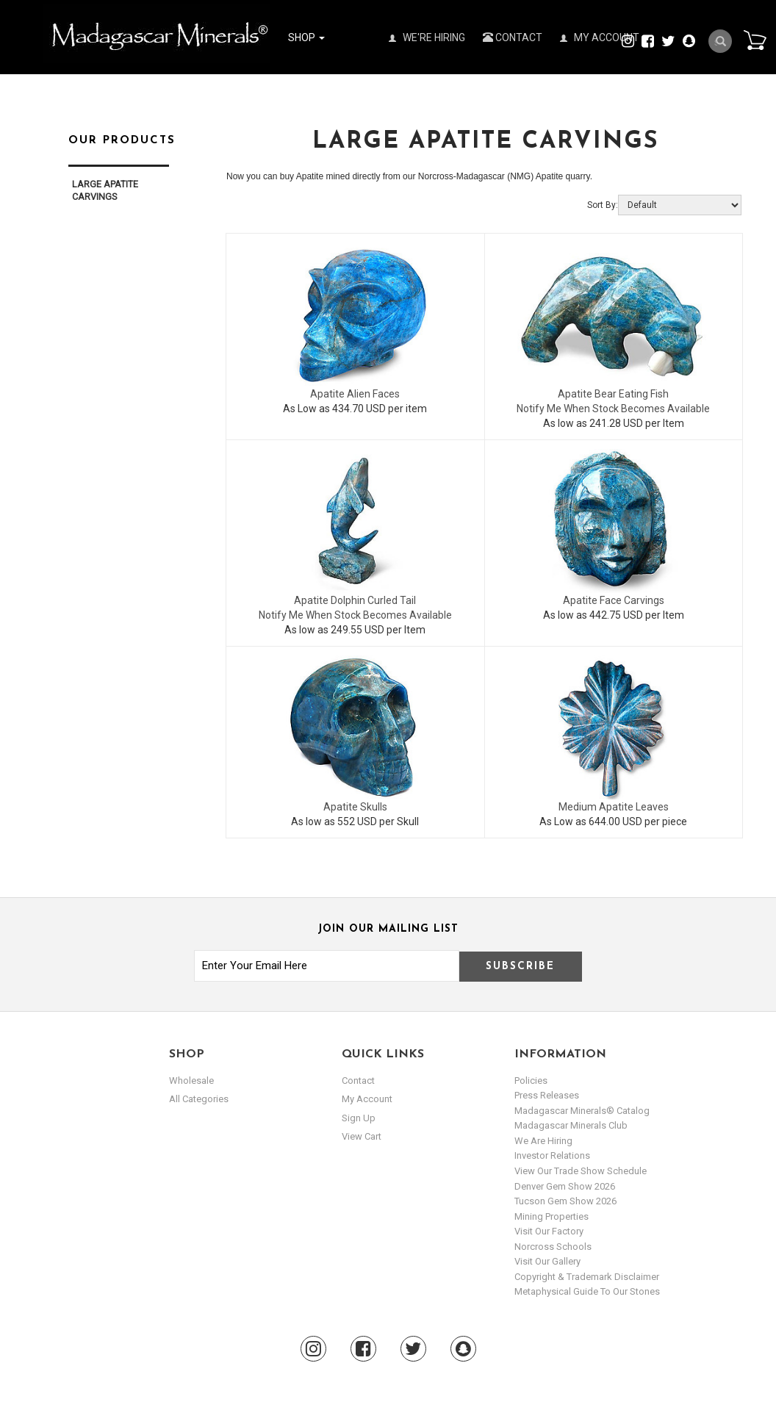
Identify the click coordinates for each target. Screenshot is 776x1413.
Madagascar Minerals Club (571, 1125)
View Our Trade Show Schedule (580, 1170)
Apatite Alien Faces (355, 394)
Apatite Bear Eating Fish (613, 394)
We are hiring (543, 1140)
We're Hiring (427, 37)
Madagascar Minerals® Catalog (582, 1110)
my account (367, 1098)
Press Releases (546, 1095)
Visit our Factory (548, 1231)
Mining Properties (551, 1216)
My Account (599, 37)
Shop (306, 37)
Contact (512, 37)
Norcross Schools (553, 1246)
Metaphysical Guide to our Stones (587, 1291)
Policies (530, 1080)
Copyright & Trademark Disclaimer (586, 1276)
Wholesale (191, 1080)
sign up (359, 1117)
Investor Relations (552, 1155)
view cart (361, 1136)
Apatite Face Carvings (613, 600)
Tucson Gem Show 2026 (565, 1201)
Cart (754, 39)
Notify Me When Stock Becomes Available (613, 408)
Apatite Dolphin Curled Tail (355, 600)
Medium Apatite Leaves (613, 807)
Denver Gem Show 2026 (564, 1186)
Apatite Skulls (355, 807)
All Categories (199, 1098)
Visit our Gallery (547, 1261)
